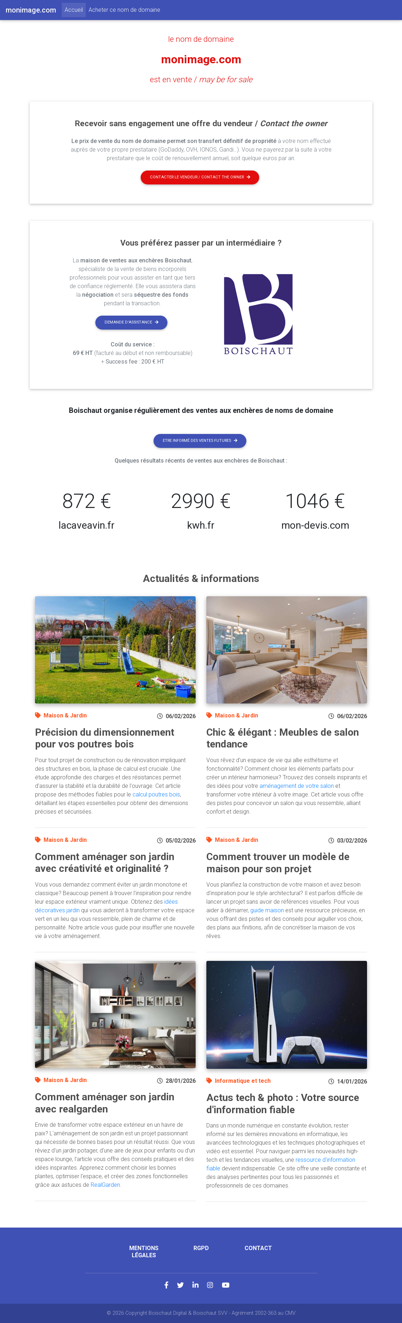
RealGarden (105, 1184)
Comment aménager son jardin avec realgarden (104, 1103)
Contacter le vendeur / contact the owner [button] (200, 177)
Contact (258, 1248)
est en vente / (201, 79)
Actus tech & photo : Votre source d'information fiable (282, 1104)
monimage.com (201, 59)
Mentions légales (144, 1251)
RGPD (201, 1248)
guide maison (267, 910)
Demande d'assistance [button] (132, 322)
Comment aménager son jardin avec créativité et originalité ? (104, 863)
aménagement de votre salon (297, 786)
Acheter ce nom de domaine (124, 9)
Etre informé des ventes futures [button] (200, 440)
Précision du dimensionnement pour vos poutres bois (104, 738)
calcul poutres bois (156, 794)
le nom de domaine (201, 39)
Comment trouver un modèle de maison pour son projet (278, 863)
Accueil (75, 9)
